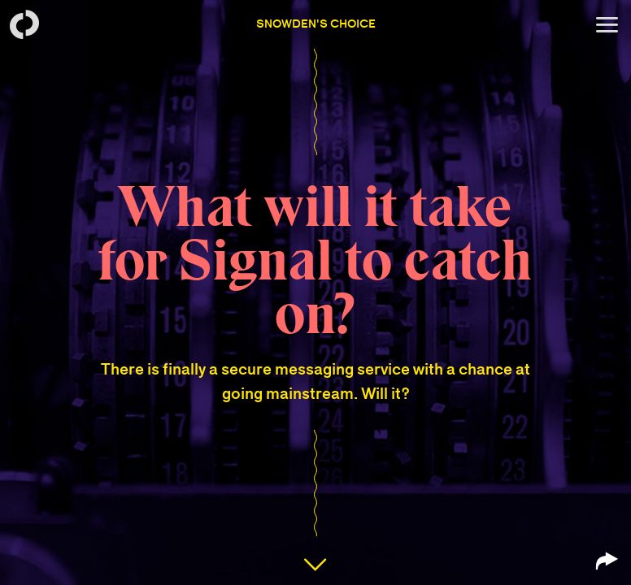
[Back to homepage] (24, 24)
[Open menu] (606, 24)
